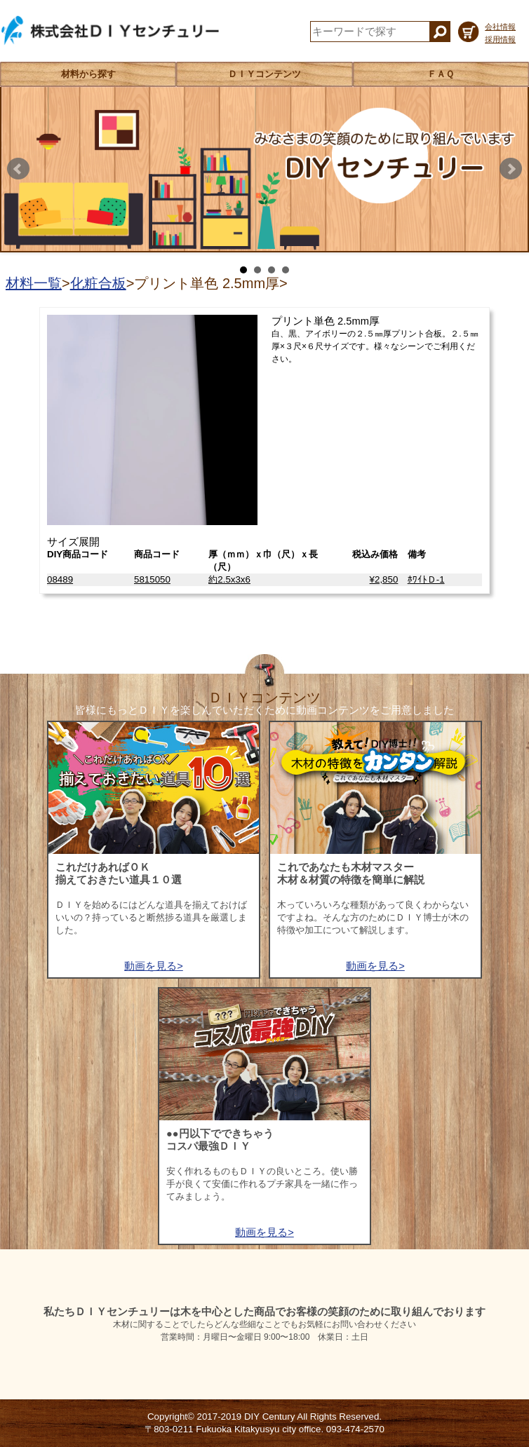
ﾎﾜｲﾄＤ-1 (426, 579)
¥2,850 (384, 579)
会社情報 (500, 26)
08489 (60, 579)
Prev (18, 169)
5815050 (152, 579)
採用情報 (500, 39)
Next (511, 169)
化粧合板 (98, 283)
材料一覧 (34, 283)
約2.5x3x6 (229, 579)
